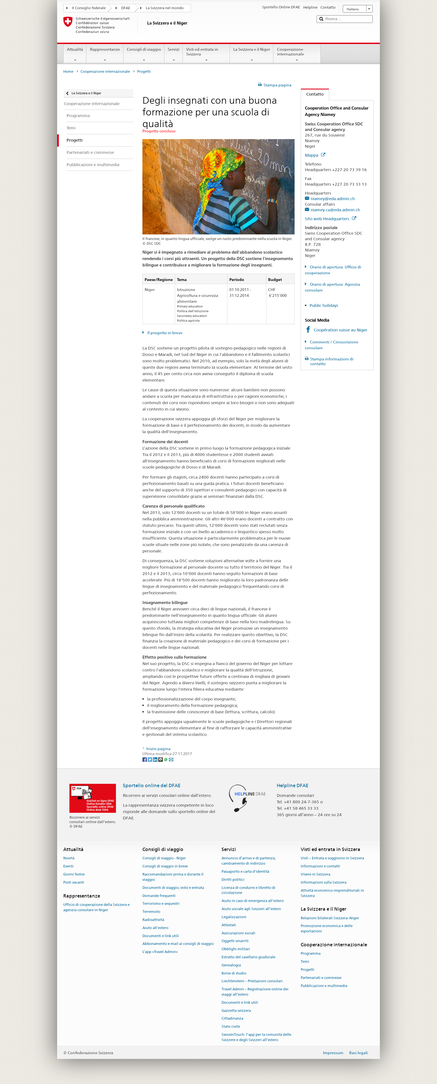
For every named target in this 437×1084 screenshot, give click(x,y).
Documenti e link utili (160, 936)
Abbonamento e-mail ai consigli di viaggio (178, 944)
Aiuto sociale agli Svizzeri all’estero (251, 909)
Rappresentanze (105, 54)
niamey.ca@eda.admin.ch (335, 209)
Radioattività (153, 920)
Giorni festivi (74, 874)
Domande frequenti (159, 896)
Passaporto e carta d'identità (245, 871)
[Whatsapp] (166, 759)
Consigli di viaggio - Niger (164, 858)
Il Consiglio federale (89, 8)
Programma (311, 954)
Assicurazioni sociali (238, 933)
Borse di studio (234, 973)
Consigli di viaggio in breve (165, 866)
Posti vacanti (73, 882)
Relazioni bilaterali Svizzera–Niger (330, 918)
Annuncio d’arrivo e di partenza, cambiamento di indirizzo (249, 861)
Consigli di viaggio (144, 54)
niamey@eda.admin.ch (333, 198)
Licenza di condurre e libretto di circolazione (248, 890)
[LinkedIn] (155, 759)
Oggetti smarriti (235, 941)
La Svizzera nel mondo (165, 8)
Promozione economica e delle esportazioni (327, 928)
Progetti (307, 969)
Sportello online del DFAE (152, 785)
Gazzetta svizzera (236, 1010)
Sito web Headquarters (330, 218)
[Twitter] (150, 759)
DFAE (125, 8)
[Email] (171, 759)
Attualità (75, 54)
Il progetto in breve (165, 333)
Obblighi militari (236, 949)
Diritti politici (233, 879)
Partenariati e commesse (321, 978)
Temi (305, 961)
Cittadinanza (232, 1019)
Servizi (174, 54)
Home (68, 71)
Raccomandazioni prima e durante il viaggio (172, 877)
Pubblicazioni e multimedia (324, 986)
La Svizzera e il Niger (251, 54)
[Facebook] (145, 759)
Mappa (315, 155)
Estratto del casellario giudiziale (248, 957)
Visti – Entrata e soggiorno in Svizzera (332, 858)
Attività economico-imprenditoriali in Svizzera (332, 893)
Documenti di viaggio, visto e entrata (173, 888)
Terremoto (151, 912)
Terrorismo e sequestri (160, 904)
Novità (68, 858)
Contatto (312, 94)
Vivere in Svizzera (315, 874)
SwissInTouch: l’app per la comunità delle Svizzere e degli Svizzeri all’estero (256, 1037)
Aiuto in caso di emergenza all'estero (253, 901)
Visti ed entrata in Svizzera (206, 54)
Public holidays (324, 305)
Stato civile (231, 1027)
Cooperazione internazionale (297, 54)
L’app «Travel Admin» (160, 952)
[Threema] (161, 759)
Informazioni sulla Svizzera (323, 882)
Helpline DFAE (293, 785)
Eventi (68, 866)
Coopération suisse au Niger (340, 330)
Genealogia (231, 965)
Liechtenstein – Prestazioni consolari (252, 981)
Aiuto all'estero (155, 928)
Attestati (229, 925)
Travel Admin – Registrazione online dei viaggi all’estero (255, 991)
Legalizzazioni (234, 917)
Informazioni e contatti (320, 866)
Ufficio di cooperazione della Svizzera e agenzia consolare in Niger (96, 907)
